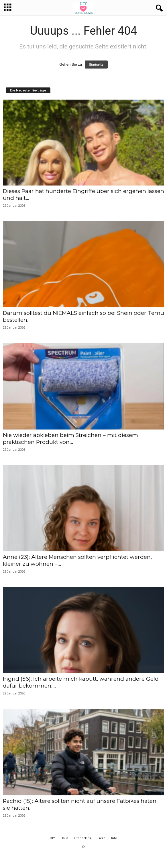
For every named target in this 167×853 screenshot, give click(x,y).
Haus (64, 838)
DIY (52, 838)
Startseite (96, 64)
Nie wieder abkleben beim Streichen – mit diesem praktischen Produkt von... (70, 438)
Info (114, 838)
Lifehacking (82, 838)
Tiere (101, 838)
